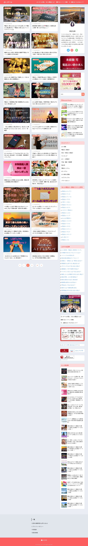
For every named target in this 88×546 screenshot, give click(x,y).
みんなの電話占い (66, 218)
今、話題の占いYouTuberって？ (76, 2)
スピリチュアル (7, 162)
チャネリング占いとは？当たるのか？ (71, 271)
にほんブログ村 (79, 350)
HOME (44, 540)
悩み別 (6, 238)
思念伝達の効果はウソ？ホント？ (70, 258)
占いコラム (35, 162)
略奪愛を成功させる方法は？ (69, 282)
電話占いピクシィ (66, 229)
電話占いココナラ (66, 221)
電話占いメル (65, 239)
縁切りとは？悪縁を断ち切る (69, 287)
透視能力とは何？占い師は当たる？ (70, 263)
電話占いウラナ (66, 199)
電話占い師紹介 (35, 8)
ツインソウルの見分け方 (67, 255)
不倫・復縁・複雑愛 (8, 34)
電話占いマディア (66, 234)
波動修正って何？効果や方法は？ (70, 269)
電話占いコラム (35, 59)
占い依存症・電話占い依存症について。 (71, 250)
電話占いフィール (66, 196)
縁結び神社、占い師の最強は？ (69, 277)
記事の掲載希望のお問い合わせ (40, 523)
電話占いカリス (66, 207)
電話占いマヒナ (66, 231)
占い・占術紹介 (35, 109)
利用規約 (34, 529)
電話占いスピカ (66, 226)
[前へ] (20, 265)
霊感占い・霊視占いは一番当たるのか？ (71, 260)
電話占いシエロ (66, 213)
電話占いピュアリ (66, 191)
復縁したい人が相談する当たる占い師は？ (72, 274)
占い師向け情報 (7, 8)
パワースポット (7, 213)
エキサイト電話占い (67, 210)
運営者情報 (35, 532)
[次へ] (41, 265)
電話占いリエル (66, 223)
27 (37, 265)
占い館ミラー (65, 237)
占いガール (8, 2)
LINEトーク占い (66, 202)
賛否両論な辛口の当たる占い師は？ (70, 290)
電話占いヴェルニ (66, 204)
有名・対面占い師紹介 (9, 135)
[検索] (83, 94)
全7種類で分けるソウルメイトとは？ (71, 252)
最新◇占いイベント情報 (62, 2)
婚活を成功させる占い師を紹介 (69, 279)
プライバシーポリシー (37, 526)
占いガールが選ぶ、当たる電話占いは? (46, 2)
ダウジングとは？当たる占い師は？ (70, 266)
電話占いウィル (66, 194)
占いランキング (63, 359)
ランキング (35, 188)
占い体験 (6, 109)
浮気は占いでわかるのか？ (68, 285)
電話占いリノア (66, 215)
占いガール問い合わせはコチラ (70, 345)
